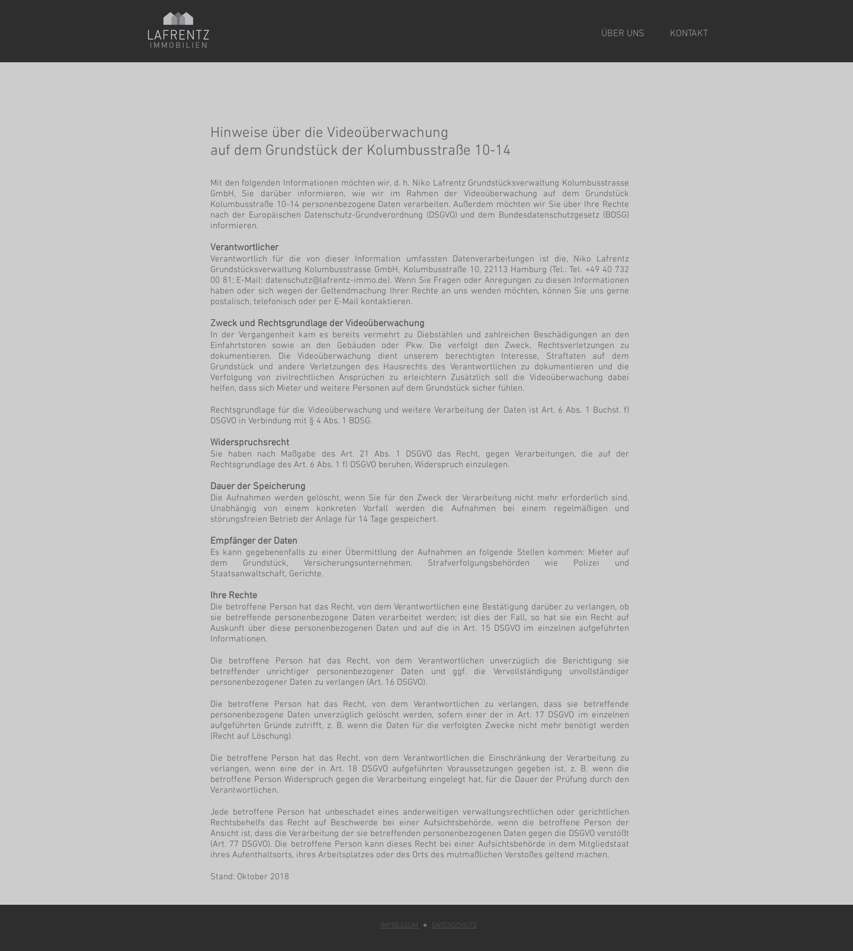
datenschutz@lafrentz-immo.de (326, 280)
